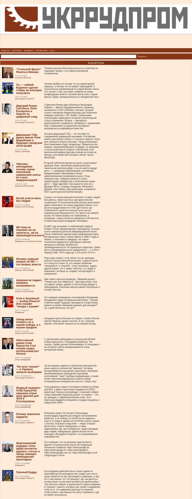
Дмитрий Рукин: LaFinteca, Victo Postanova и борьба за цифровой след (27, 111)
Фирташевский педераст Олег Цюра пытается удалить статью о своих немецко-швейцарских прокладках (28, 451)
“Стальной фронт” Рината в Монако (28, 70)
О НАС (52, 51)
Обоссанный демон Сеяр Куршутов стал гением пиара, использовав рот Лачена (27, 347)
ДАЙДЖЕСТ (29, 51)
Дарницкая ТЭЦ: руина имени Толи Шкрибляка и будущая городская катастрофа (29, 140)
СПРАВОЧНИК (41, 51)
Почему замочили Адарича (28, 415)
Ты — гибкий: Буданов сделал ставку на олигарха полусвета (29, 88)
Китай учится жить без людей (28, 199)
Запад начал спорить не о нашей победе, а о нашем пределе (28, 323)
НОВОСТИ (5, 51)
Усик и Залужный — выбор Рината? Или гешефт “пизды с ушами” (28, 302)
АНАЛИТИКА (16, 51)
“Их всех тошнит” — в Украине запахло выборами (29, 369)
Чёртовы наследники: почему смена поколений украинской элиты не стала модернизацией (28, 172)
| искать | (142, 56)
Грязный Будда (26, 472)
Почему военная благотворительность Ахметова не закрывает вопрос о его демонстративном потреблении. (71, 71)
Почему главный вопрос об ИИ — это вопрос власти (28, 261)
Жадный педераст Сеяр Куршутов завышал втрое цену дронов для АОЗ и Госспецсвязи (28, 394)
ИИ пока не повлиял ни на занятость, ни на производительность (30, 231)
